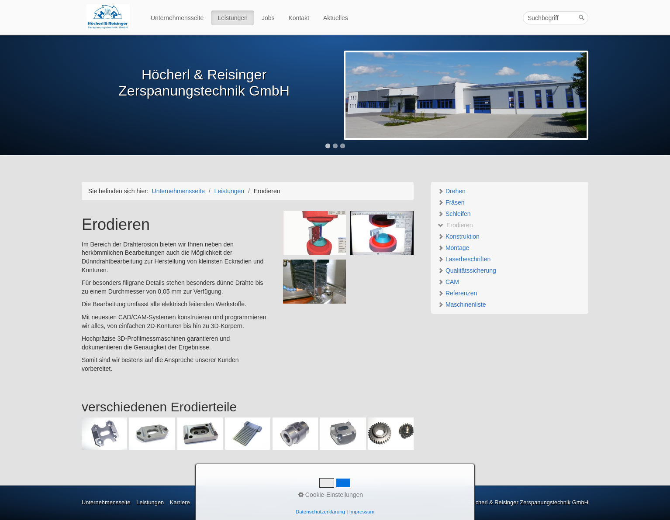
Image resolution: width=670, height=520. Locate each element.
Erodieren (455, 225)
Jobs (268, 17)
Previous (72, 96)
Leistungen (233, 17)
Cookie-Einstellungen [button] (330, 494)
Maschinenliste (462, 304)
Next (597, 96)
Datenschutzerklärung (320, 511)
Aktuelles (335, 17)
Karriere (180, 502)
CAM (448, 281)
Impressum (362, 511)
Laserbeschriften (464, 259)
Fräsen (451, 202)
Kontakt (299, 17)
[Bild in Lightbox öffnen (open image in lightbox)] (314, 233)
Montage (453, 247)
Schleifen (454, 213)
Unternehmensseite (177, 17)
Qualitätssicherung (467, 270)
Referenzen (457, 293)
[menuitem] (177, 18)
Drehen (452, 191)
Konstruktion (459, 236)
